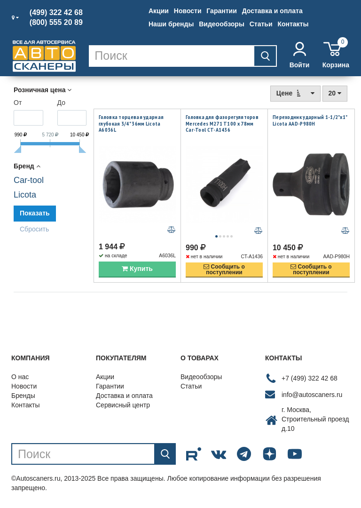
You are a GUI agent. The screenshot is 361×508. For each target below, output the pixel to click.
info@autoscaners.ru (312, 395)
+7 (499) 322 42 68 (309, 378)
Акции (159, 11)
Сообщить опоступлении (224, 270)
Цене (295, 93)
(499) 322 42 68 (56, 12)
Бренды (23, 396)
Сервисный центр (123, 406)
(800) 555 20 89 (56, 22)
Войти (300, 55)
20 (335, 93)
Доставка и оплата (272, 11)
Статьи (261, 24)
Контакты (292, 24)
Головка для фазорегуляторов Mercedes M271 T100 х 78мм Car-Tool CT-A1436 (222, 123)
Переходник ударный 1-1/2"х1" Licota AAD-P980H (310, 120)
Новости (188, 11)
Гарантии (221, 11)
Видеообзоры (221, 24)
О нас (20, 377)
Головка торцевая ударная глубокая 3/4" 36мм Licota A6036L (131, 123)
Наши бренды (171, 24)
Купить (137, 269)
